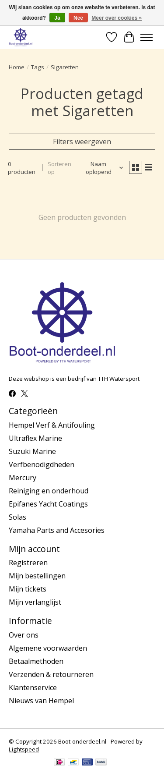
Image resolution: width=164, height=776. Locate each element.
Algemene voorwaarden (48, 648)
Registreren (28, 562)
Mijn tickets (27, 589)
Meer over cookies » (116, 18)
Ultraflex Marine (35, 438)
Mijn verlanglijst (35, 602)
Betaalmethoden (36, 661)
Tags (37, 67)
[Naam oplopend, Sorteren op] (102, 168)
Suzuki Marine (32, 451)
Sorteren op (59, 168)
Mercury (22, 477)
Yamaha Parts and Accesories (57, 530)
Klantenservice (33, 687)
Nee (78, 18)
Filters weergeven (82, 141)
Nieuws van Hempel (41, 700)
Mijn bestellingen (37, 576)
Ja (57, 18)
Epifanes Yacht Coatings (48, 504)
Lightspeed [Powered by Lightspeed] (24, 749)
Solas (17, 517)
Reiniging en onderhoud (48, 491)
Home (16, 67)
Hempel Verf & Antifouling (52, 425)
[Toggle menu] (146, 37)
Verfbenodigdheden (41, 464)
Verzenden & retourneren (51, 674)
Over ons (23, 635)
